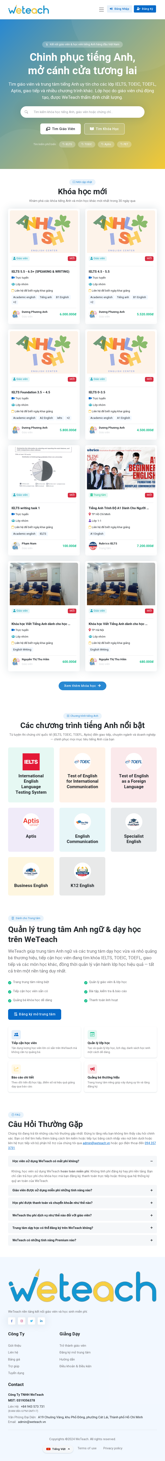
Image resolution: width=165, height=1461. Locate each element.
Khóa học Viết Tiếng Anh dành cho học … (41, 624)
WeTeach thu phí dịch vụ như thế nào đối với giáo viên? (52, 1215)
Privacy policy (112, 1448)
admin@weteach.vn (96, 1143)
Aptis (106, 144)
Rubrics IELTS (108, 543)
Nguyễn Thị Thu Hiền (35, 659)
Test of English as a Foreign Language (134, 781)
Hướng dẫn (67, 1359)
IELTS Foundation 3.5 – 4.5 (31, 392)
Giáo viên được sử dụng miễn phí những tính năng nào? (52, 1190)
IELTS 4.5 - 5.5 (99, 271)
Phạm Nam (29, 543)
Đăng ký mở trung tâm (35, 1014)
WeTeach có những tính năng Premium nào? (44, 1240)
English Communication (82, 839)
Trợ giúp (13, 1366)
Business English (31, 885)
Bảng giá (14, 1359)
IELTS (67, 144)
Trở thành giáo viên (72, 1346)
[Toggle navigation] (101, 9)
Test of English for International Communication (82, 781)
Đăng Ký (145, 8)
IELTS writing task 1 (26, 508)
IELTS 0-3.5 (97, 392)
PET (124, 144)
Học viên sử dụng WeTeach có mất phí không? (45, 1161)
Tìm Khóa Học (104, 129)
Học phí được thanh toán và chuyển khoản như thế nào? (52, 1202)
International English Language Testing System (31, 784)
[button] (58, 1449)
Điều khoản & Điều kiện (75, 1366)
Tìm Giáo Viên (60, 129)
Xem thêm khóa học (82, 686)
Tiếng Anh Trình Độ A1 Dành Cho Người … (119, 508)
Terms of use (87, 1448)
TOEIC (86, 144)
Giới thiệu (14, 1346)
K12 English (82, 885)
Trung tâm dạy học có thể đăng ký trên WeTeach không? (52, 1228)
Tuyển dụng (16, 1373)
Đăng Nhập (119, 8)
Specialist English (134, 839)
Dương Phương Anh (35, 311)
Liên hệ (13, 1352)
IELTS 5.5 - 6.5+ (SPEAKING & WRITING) (40, 271)
